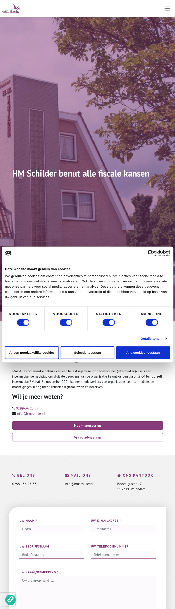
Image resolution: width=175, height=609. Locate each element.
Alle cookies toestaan (143, 352)
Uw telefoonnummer (109, 546)
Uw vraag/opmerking (38, 572)
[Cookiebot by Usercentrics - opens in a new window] (151, 253)
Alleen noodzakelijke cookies (32, 352)
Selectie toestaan (87, 352)
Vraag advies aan (87, 437)
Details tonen (151, 338)
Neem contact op (87, 425)
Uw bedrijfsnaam (34, 546)
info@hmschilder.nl (31, 413)
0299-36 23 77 (27, 408)
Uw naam (28, 521)
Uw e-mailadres (106, 521)
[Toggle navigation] (167, 8)
